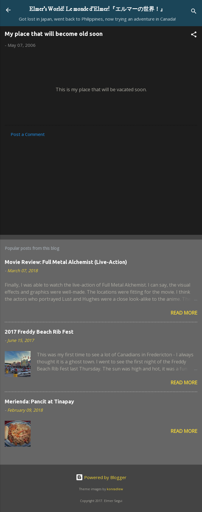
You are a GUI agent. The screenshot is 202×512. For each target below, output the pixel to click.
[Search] (193, 12)
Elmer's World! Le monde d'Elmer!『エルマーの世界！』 (97, 9)
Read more (184, 313)
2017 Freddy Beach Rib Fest (39, 332)
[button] (193, 35)
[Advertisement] (101, 184)
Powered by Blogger (101, 477)
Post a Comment (28, 134)
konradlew (115, 489)
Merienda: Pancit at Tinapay (39, 401)
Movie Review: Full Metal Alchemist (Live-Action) (66, 262)
